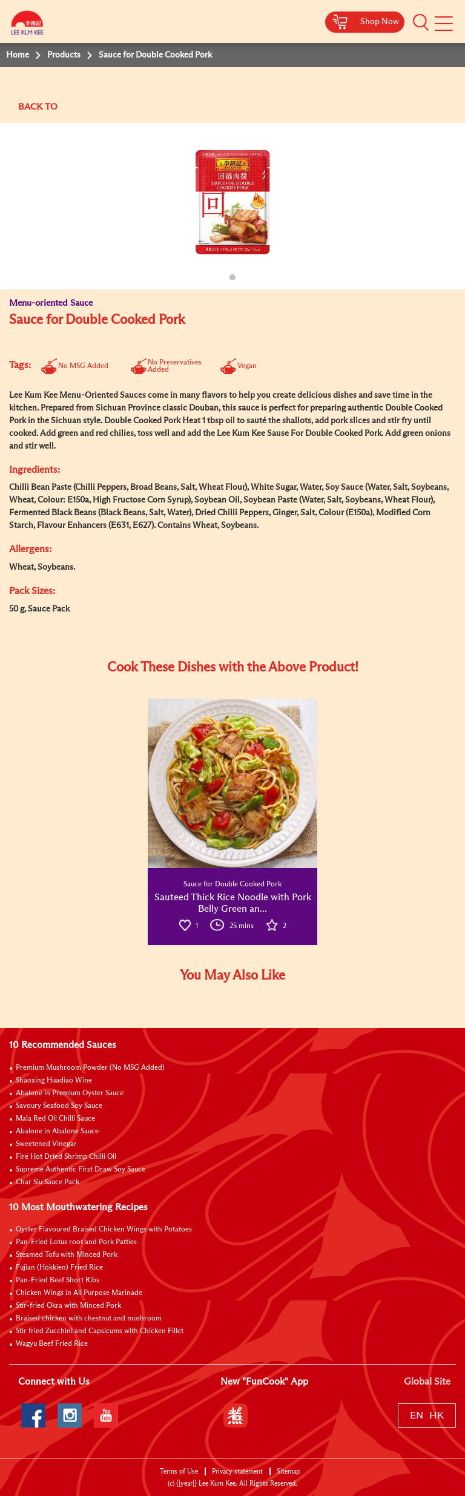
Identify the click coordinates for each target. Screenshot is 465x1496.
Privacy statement (237, 1471)
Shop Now (379, 22)
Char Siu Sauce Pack (47, 1182)
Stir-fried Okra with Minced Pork (68, 1306)
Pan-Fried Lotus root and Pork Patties (76, 1242)
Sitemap (288, 1471)
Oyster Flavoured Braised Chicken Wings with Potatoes (104, 1229)
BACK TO (38, 106)
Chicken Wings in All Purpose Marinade (79, 1293)
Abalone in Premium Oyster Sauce (70, 1093)
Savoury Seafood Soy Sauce (59, 1106)
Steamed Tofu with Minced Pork (66, 1255)
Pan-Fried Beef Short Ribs (57, 1280)
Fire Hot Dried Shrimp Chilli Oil (66, 1157)
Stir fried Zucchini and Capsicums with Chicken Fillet (99, 1331)
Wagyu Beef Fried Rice (52, 1344)
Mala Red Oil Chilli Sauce (55, 1118)
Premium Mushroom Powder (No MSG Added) (90, 1068)
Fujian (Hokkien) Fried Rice (59, 1267)
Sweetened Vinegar (46, 1144)
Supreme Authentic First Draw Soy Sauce (80, 1169)
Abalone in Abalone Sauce (57, 1131)
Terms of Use (179, 1471)
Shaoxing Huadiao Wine (54, 1080)
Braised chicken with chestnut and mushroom (89, 1318)
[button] (421, 22)
